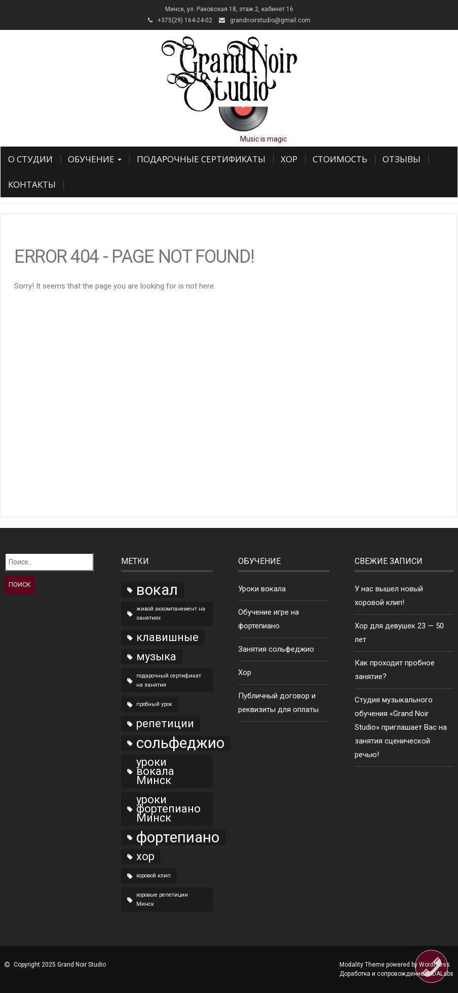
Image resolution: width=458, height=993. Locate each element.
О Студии (30, 159)
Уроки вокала (262, 588)
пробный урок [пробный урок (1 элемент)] (154, 704)
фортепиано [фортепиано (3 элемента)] (177, 837)
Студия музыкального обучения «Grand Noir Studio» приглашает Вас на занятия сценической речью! (401, 727)
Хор (289, 159)
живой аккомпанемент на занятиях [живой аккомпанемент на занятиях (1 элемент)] (170, 613)
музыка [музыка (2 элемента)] (156, 656)
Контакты (32, 184)
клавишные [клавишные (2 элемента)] (167, 637)
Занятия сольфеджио (276, 649)
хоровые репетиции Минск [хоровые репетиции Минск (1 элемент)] (162, 899)
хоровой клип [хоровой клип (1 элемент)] (153, 875)
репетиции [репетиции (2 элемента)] (165, 723)
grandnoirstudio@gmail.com (270, 20)
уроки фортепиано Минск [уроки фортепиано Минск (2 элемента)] (168, 808)
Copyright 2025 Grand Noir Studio (60, 964)
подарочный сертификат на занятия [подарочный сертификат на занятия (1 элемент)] (168, 680)
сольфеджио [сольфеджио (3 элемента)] (180, 743)
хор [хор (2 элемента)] (145, 856)
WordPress (434, 964)
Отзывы (402, 159)
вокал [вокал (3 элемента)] (157, 589)
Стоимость (340, 159)
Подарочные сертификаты (201, 159)
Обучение (95, 159)
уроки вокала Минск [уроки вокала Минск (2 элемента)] (155, 771)
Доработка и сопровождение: (396, 973)
